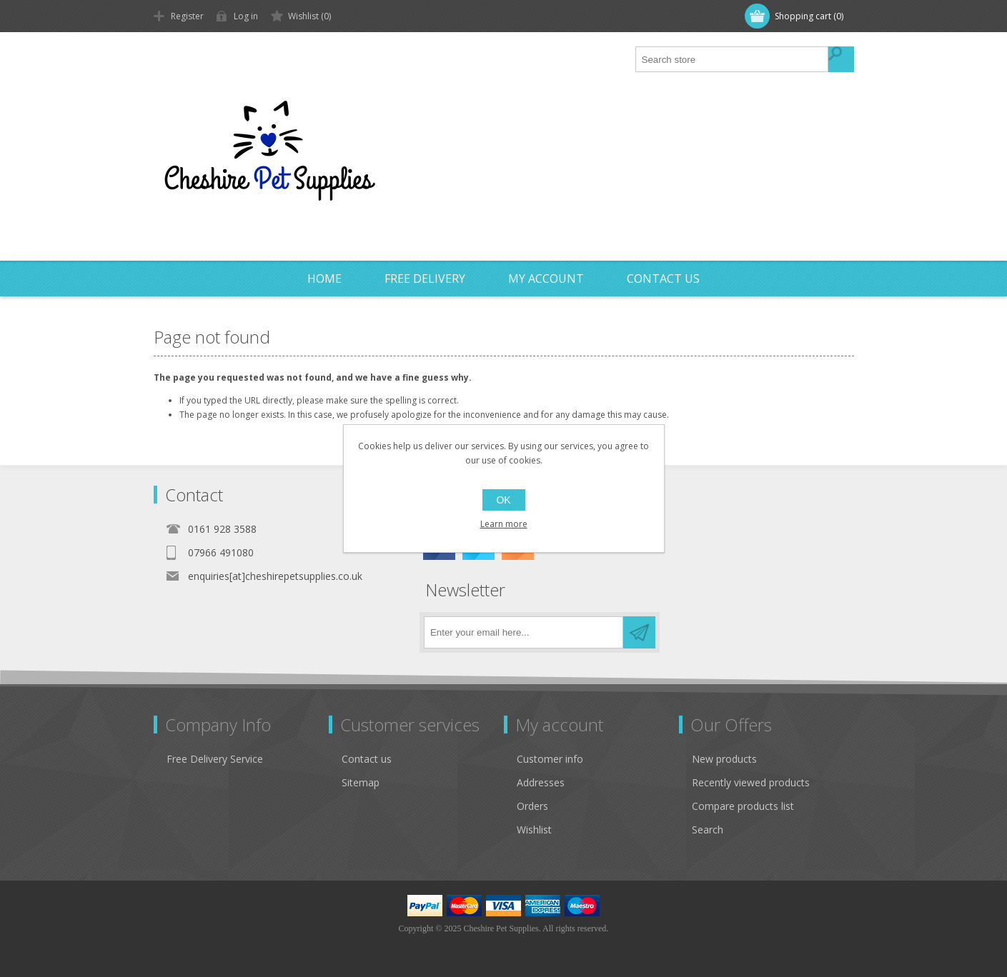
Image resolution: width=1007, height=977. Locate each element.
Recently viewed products (751, 782)
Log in (246, 16)
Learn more (503, 524)
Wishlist (534, 829)
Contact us (367, 759)
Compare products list (743, 806)
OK (503, 500)
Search (707, 829)
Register (187, 16)
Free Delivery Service (215, 759)
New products (724, 759)
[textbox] (732, 59)
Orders (532, 806)
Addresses (541, 782)
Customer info (550, 759)
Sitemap (361, 782)
